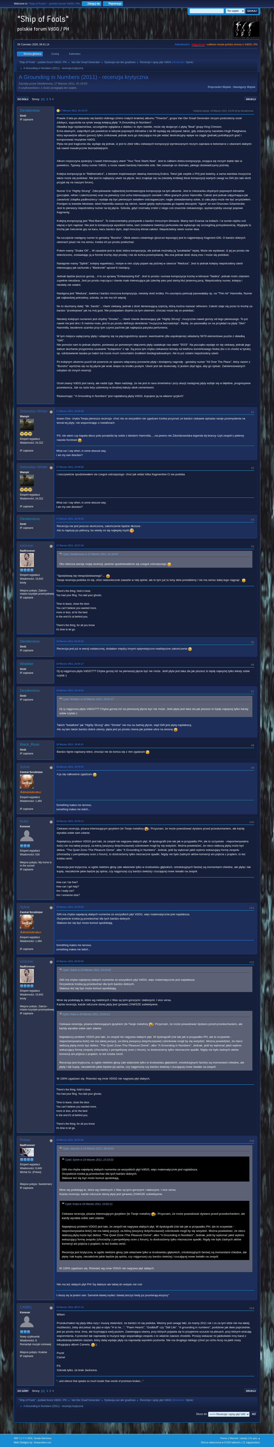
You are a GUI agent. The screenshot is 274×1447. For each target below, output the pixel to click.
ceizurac (26, 546)
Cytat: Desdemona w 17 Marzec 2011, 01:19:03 (90, 554)
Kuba (24, 821)
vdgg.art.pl (198, 44)
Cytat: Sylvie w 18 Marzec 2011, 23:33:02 (87, 970)
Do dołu (23, 99)
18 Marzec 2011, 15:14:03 (70, 690)
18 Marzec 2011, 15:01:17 (70, 663)
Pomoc (224, 1438)
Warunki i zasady (238, 1438)
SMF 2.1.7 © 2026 (23, 1438)
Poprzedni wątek (219, 87)
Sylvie (189, 62)
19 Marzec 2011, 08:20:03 (70, 961)
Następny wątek (244, 87)
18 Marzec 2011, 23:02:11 (70, 821)
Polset (25, 1140)
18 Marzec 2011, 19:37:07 (70, 767)
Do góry (23, 1391)
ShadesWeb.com (42, 1442)
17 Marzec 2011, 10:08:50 (70, 467)
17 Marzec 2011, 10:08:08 (70, 411)
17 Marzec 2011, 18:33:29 (70, 518)
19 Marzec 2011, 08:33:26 (70, 1140)
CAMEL (26, 1307)
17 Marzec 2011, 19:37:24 (70, 545)
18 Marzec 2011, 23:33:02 (70, 907)
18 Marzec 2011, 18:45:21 (70, 744)
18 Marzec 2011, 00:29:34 (70, 641)
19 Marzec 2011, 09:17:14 (70, 1307)
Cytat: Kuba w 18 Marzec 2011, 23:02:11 (86, 1014)
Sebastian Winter (34, 411)
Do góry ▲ (254, 1438)
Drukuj (251, 99)
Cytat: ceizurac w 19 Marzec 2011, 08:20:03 (88, 1148)
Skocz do (201, 1414)
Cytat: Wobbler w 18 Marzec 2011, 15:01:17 (88, 699)
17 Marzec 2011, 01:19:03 (73, 110)
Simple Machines (42, 1438)
